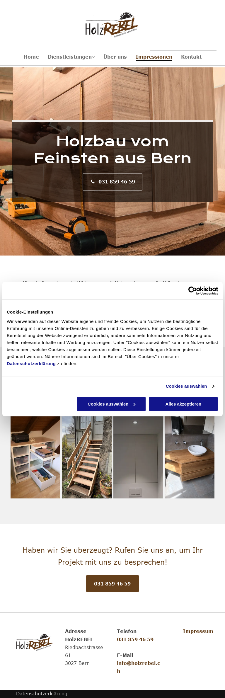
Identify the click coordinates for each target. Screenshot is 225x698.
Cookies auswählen (186, 386)
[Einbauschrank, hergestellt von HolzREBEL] (138, 457)
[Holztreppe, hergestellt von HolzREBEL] (87, 457)
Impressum (198, 631)
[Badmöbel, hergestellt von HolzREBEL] (190, 457)
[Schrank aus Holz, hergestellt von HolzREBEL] (35, 457)
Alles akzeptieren (184, 403)
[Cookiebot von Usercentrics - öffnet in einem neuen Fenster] (192, 290)
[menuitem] (31, 57)
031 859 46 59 (135, 639)
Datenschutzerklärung (31, 363)
